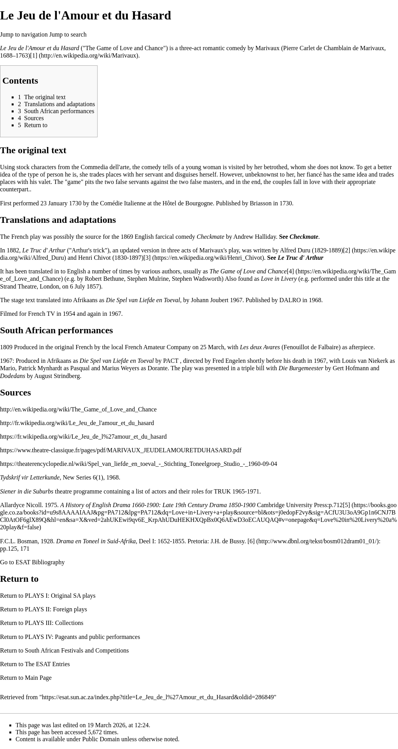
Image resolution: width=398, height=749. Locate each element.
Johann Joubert (209, 300)
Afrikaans (85, 300)
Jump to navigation (24, 34)
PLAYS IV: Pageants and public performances (82, 637)
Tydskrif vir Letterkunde (29, 477)
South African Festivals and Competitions (77, 650)
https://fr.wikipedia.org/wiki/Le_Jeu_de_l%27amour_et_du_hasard (83, 436)
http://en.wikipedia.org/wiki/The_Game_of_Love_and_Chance (78, 409)
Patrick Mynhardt (40, 368)
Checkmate (210, 236)
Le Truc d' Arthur (43, 250)
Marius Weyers (121, 368)
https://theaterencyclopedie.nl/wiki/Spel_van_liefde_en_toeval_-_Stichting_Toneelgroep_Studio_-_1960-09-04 (138, 463)
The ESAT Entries (47, 664)
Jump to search (68, 34)
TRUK (222, 491)
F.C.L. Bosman (19, 541)
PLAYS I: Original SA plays (60, 595)
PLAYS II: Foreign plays (56, 609)
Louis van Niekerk (365, 360)
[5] (346, 505)
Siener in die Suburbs (26, 491)
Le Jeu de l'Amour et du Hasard (39, 48)
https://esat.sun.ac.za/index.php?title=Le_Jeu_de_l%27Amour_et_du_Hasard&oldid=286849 (158, 697)
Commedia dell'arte (104, 167)
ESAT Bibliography (40, 562)
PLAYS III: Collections (54, 623)
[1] (33, 55)
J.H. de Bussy (227, 541)
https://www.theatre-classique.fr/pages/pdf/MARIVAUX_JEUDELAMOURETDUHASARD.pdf (120, 450)
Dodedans (12, 376)
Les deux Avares (260, 347)
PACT (170, 360)
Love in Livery (279, 278)
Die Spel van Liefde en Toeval (143, 300)
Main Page (38, 677)
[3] (147, 257)
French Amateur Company (158, 347)
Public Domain (101, 739)
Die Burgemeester (301, 368)
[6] (251, 541)
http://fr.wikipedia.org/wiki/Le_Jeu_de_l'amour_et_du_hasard (77, 423)
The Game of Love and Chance (248, 271)
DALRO (290, 300)
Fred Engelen (229, 360)
